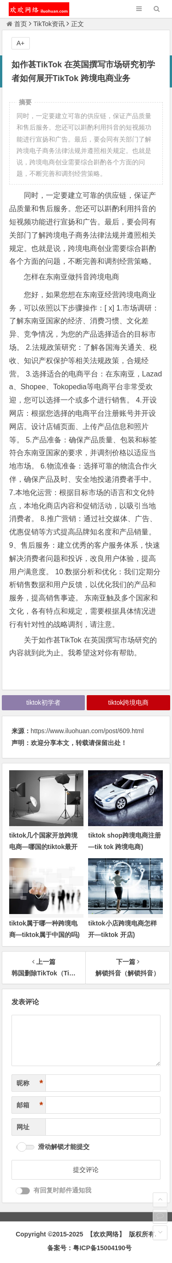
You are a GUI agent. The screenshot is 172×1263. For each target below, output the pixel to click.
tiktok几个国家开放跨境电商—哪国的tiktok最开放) (43, 847)
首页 (16, 23)
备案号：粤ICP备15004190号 (89, 1248)
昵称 (30, 1083)
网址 (23, 1127)
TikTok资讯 (49, 23)
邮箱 (30, 1105)
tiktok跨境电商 (128, 702)
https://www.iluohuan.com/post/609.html (87, 731)
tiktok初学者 (43, 702)
